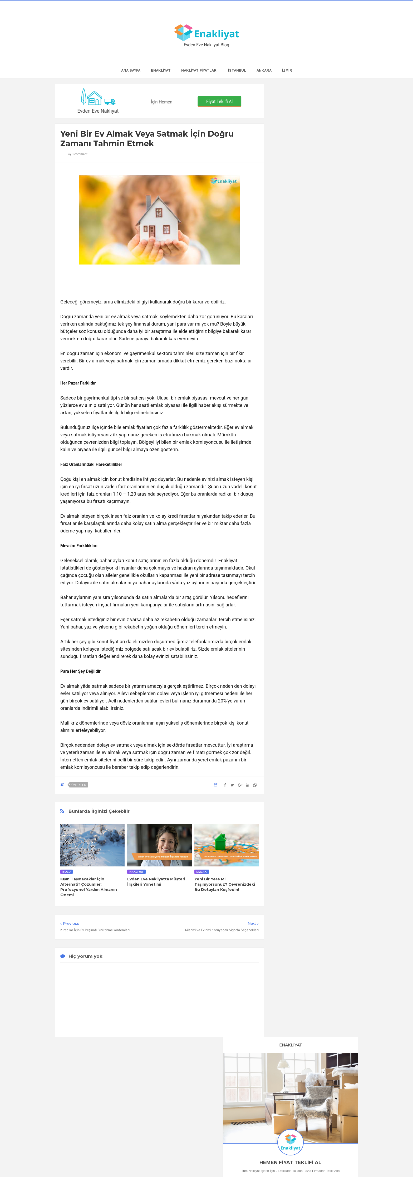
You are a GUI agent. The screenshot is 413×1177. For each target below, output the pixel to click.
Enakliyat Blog (200, 1163)
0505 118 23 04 (288, 242)
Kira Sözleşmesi (314, 752)
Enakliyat (256, 1163)
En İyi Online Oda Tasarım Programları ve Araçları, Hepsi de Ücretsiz (314, 400)
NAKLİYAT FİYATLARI (199, 70)
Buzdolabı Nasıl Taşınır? (314, 477)
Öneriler (78, 784)
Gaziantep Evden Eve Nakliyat (306, 857)
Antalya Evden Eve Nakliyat (303, 829)
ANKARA (264, 70)
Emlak (201, 871)
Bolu (66, 871)
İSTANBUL (237, 70)
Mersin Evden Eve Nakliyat (303, 847)
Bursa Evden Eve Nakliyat (302, 820)
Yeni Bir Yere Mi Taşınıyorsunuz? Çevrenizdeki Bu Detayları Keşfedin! (224, 884)
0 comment (77, 154)
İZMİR (287, 70)
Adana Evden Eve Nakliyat (303, 838)
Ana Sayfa (130, 70)
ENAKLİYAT (161, 70)
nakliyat (136, 871)
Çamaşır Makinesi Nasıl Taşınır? (314, 686)
